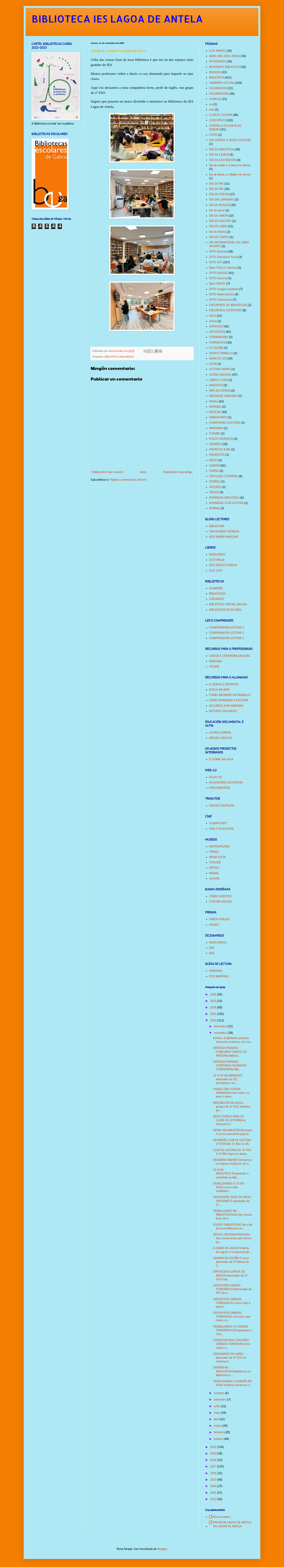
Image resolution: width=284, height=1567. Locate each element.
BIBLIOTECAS (217, 593)
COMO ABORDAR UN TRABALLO (229, 695)
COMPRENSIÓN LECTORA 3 (226, 627)
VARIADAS (215, 971)
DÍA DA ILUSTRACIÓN (222, 160)
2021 (213, 1447)
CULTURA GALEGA (220, 901)
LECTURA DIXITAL (220, 369)
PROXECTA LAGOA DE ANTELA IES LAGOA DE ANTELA (232, 1524)
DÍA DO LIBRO (218, 226)
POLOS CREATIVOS (221, 439)
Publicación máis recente (107, 472)
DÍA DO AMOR (218, 215)
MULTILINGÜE (218, 942)
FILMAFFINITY (218, 823)
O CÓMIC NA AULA (221, 759)
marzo (218, 1425)
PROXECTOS (217, 454)
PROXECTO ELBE (219, 449)
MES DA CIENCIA (219, 390)
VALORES (215, 487)
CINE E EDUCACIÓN (221, 829)
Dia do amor (217, 210)
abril (217, 1419)
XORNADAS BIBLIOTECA (224, 497)
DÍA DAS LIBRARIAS (221, 199)
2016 (213, 1473)
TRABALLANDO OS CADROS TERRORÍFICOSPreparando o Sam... (232, 1330)
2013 (213, 1492)
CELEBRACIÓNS (219, 93)
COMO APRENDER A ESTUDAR (228, 700)
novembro (221, 1033)
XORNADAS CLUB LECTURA (226, 503)
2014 (213, 1486)
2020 (213, 1453)
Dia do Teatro (217, 232)
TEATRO (214, 471)
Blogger (162, 1549)
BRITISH (214, 867)
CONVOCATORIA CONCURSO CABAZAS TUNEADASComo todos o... (231, 1344)
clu (211, 104)
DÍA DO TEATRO (219, 237)
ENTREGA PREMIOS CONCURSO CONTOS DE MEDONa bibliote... (230, 1052)
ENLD (212, 316)
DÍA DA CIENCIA (219, 154)
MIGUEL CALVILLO (220, 738)
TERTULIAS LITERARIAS (223, 476)
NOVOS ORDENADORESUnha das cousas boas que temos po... (232, 1238)
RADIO (213, 460)
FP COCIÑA (216, 348)
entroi (213, 321)
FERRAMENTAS (218, 337)
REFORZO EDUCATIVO (223, 711)
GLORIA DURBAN (220, 732)
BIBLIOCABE (216, 526)
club (211, 109)
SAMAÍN (214, 465)
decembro (221, 1026)
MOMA (214, 873)
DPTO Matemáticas (221, 294)
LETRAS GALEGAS (220, 374)
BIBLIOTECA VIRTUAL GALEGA (228, 604)
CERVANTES (216, 599)
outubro (219, 1393)
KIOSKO (214, 925)
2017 (213, 1466)
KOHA (213, 364)
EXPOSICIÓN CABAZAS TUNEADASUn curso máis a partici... (231, 1303)
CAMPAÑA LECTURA (221, 83)
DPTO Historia (218, 278)
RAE (211, 948)
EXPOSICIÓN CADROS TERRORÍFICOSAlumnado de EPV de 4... (232, 1289)
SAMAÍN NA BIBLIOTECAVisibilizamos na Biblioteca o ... (232, 1371)
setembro (220, 1399)
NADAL (213, 401)
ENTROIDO (216, 326)
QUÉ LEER (215, 570)
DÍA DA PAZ (216, 189)
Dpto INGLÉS (126, 356)
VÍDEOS (214, 492)
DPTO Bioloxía (218, 251)
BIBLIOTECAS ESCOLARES (225, 610)
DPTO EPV (215, 262)
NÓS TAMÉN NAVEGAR (223, 537)
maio (217, 1413)
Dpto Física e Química (223, 267)
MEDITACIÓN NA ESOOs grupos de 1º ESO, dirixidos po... (232, 1106)
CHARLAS (215, 99)
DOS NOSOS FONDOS (223, 565)
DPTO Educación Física (223, 257)
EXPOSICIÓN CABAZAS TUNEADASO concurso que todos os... (231, 1316)
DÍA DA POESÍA (219, 194)
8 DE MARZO (217, 51)
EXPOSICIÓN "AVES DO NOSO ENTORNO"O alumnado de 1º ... (232, 1201)
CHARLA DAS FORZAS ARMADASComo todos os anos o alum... (231, 1093)
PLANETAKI (216, 588)
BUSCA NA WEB (219, 689)
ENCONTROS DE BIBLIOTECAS (228, 305)
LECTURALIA (216, 560)
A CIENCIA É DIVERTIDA (224, 684)
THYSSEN (214, 862)
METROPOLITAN (219, 846)
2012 (213, 1499)
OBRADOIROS (218, 417)
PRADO (214, 852)
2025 (213, 1001)
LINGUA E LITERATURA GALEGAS (229, 656)
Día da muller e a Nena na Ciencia (229, 165)
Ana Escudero (221, 1517)
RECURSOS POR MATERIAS (226, 706)
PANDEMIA (216, 428)
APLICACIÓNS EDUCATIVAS (226, 782)
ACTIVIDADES (217, 61)
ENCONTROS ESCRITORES (225, 310)
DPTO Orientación (220, 299)
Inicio (143, 472)
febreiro (219, 1432)
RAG (212, 953)
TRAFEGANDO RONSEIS (224, 531)
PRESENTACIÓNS (219, 788)
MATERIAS (215, 661)
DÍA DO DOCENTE (220, 221)
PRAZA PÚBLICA (219, 919)
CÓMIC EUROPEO (220, 896)
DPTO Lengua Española (223, 289)
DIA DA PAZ (216, 183)
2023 (213, 1014)
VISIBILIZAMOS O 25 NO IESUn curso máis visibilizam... (228, 1187)
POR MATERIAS (219, 976)
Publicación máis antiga (177, 472)
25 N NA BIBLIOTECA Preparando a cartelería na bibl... (230, 1173)
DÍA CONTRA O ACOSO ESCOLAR (230, 140)
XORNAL (214, 508)
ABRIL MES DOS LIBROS (224, 56)
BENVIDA (215, 72)
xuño (217, 1406)
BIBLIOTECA (111, 356)
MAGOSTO (216, 385)
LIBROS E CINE (218, 380)
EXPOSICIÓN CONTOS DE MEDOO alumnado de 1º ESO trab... (230, 1275)
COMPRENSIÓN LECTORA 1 (226, 633)
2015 (213, 1479)
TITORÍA (214, 666)
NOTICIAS (215, 412)
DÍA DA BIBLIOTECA (221, 149)
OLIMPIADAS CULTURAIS (224, 422)
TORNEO (214, 481)
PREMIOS (215, 444)
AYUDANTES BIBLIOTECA (224, 67)
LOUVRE (214, 878)
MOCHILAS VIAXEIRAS (223, 396)
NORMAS (215, 406)
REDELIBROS (217, 554)
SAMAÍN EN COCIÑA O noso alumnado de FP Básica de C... (231, 1262)
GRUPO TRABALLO (221, 353)
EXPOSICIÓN (217, 332)
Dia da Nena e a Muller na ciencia (229, 174)
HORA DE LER (218, 358)
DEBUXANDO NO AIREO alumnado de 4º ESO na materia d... (229, 1358)
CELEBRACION (218, 88)
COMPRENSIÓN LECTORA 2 (226, 638)
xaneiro (219, 1439)
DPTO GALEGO (218, 273)
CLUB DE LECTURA (220, 115)
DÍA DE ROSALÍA (219, 205)
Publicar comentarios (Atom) (128, 479)
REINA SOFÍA (217, 857)
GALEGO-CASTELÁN (221, 805)
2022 (213, 1020)
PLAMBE (214, 433)
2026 (213, 994)
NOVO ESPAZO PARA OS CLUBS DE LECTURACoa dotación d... (229, 1120)
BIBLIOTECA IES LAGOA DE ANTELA (117, 18)
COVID (213, 135)
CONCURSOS (217, 120)
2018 (213, 1460)
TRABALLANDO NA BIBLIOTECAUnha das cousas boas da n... (232, 1214)
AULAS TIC (215, 777)
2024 (213, 1007)
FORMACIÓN (217, 342)
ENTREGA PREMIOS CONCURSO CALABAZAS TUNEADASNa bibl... (230, 1065)
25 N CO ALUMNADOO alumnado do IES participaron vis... (227, 1079)
